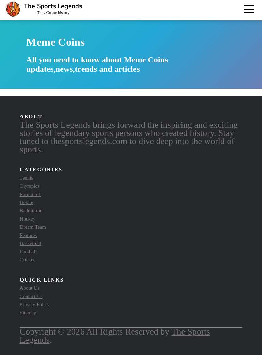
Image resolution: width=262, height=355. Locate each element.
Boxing (27, 202)
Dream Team (33, 227)
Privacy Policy (35, 304)
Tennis (26, 178)
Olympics (30, 186)
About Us (30, 288)
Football (28, 251)
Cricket (27, 259)
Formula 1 (30, 194)
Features (28, 235)
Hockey (28, 219)
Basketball (30, 243)
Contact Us (31, 296)
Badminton (31, 210)
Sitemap (28, 312)
